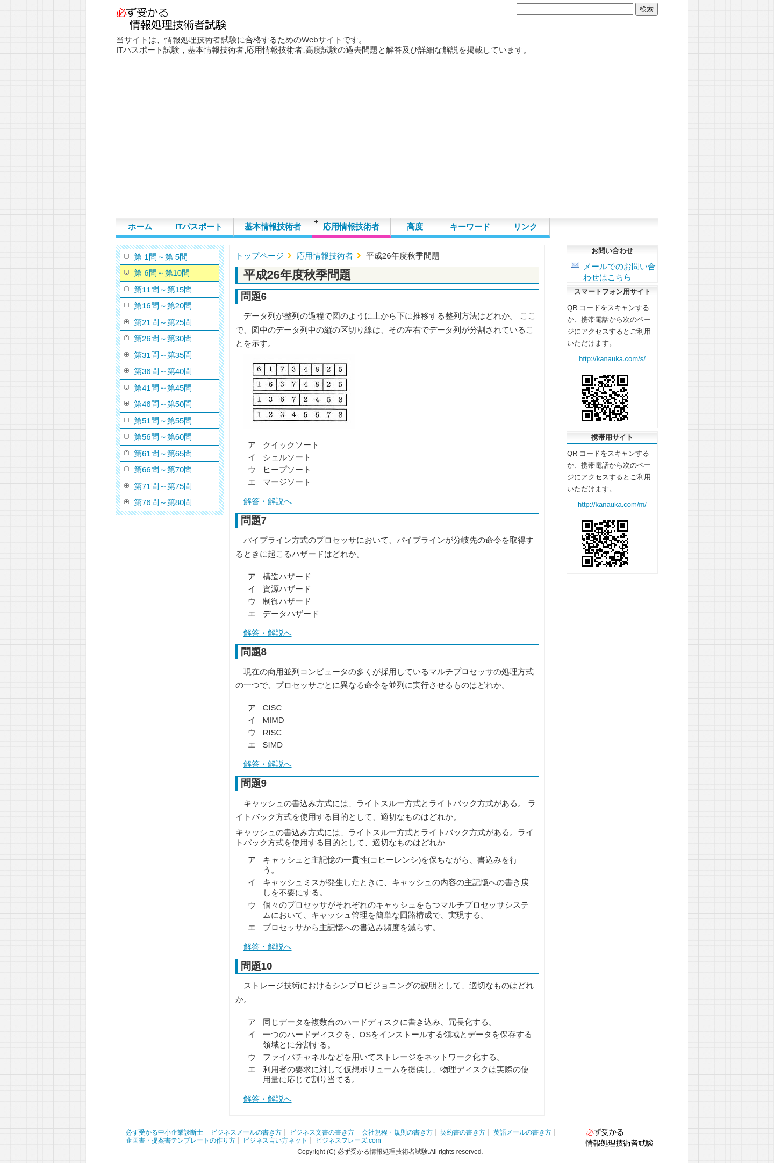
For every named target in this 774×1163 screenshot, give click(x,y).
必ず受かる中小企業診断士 (164, 1132)
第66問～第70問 (163, 469)
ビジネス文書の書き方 (322, 1132)
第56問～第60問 (163, 436)
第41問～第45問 (163, 387)
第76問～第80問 (163, 502)
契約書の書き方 (462, 1132)
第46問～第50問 (163, 403)
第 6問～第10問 (162, 272)
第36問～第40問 (163, 371)
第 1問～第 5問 (161, 256)
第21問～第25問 (163, 322)
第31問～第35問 (163, 355)
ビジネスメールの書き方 (246, 1132)
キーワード (470, 226)
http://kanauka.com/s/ (612, 359)
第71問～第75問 (163, 486)
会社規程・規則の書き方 (397, 1132)
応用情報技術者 (351, 226)
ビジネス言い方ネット (275, 1140)
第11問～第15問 (163, 289)
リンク (525, 226)
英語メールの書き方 (522, 1132)
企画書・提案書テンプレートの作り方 (180, 1140)
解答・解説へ (267, 501)
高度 (415, 226)
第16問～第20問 (163, 305)
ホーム (140, 226)
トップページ (259, 255)
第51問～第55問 (163, 420)
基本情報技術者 (273, 226)
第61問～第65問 (163, 453)
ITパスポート (199, 226)
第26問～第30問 (163, 338)
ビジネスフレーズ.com (348, 1140)
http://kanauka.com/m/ (612, 504)
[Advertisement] (387, 137)
